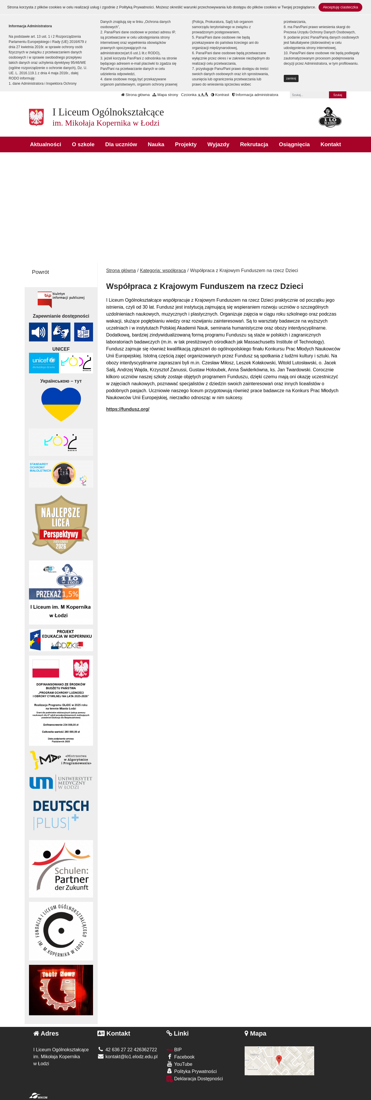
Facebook (180, 1056)
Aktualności (45, 144)
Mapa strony (165, 95)
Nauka (156, 144)
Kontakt (331, 144)
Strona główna (135, 95)
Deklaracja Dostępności (194, 1079)
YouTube (179, 1064)
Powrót (40, 272)
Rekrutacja (254, 144)
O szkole (83, 144)
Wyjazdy (219, 144)
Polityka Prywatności (191, 1071)
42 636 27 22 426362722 (127, 1049)
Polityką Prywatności (136, 7)
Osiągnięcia (294, 144)
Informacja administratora (255, 95)
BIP (174, 1049)
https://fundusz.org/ (127, 409)
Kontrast (220, 95)
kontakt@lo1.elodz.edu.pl (127, 1056)
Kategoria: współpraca (163, 270)
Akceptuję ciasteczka (340, 7)
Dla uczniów (121, 144)
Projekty (186, 144)
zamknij (291, 78)
